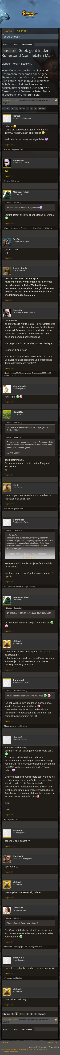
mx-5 (15, 485)
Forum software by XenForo (13, 1049)
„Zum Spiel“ (33, 94)
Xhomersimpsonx (11, 228)
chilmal (17, 641)
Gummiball (18, 519)
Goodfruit (18, 856)
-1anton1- (18, 737)
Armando (8, 946)
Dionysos (8, 586)
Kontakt (50, 1042)
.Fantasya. (18, 907)
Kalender (22, 30)
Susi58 (16, 239)
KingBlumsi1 (19, 386)
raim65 (16, 116)
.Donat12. (18, 412)
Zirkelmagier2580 (39, 373)
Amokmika (18, 160)
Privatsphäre (54, 1047)
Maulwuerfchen (21, 192)
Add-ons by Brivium (10, 1051)
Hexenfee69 (38, 228)
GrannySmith (20, 268)
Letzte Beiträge (12, 36)
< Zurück (5, 108)
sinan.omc (18, 830)
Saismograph (18, 946)
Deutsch (5, 1042)
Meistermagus (25, 373)
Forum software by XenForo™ (37, 1049)
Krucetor (17, 310)
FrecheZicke (9, 149)
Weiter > (41, 108)
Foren (8, 31)
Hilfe (56, 1042)
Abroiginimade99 (11, 373)
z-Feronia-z (24, 228)
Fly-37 (6, 181)
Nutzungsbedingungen (38, 1047)
